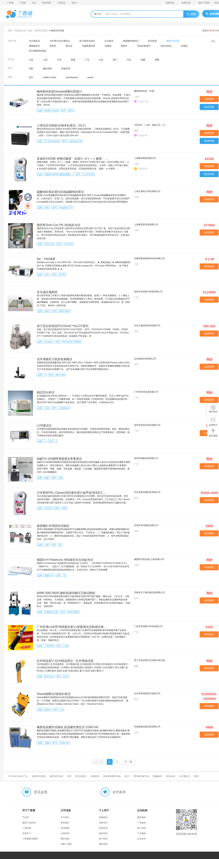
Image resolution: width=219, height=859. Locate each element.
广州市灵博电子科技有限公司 (148, 626)
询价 (31, 68)
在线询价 (209, 99)
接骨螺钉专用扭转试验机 (53, 525)
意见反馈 (40, 792)
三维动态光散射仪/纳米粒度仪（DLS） (62, 125)
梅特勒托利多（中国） (145, 91)
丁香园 (22, 2)
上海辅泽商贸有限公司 (145, 158)
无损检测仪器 (88, 46)
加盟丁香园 (66, 844)
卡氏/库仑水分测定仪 (60, 41)
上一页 (98, 761)
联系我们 (65, 822)
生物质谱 (94, 776)
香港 (73, 59)
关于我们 (65, 817)
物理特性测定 (41, 30)
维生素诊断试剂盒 (112, 776)
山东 (101, 59)
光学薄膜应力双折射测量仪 (54, 359)
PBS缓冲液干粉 (141, 776)
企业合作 (141, 838)
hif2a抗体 (170, 776)
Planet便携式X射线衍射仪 (54, 693)
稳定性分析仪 (45, 392)
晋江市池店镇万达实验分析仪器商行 (151, 660)
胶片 (127, 776)
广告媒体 (141, 822)
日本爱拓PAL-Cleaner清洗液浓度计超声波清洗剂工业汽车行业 (77, 492)
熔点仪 (69, 46)
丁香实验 (26, 828)
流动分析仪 (166, 46)
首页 (10, 30)
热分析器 (152, 41)
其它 (31, 77)
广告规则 (141, 833)
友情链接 (65, 828)
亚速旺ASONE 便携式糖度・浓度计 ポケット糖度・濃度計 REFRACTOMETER (89, 158)
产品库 (25, 817)
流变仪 (53, 46)
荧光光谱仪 (80, 776)
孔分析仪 (109, 41)
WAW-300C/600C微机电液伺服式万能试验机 (66, 592)
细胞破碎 (157, 776)
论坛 (34, 2)
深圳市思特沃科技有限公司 (147, 425)
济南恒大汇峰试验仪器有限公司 (149, 592)
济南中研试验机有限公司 (146, 525)
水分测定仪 (34, 41)
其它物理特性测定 (38, 51)
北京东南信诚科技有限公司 (147, 492)
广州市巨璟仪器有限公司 (146, 392)
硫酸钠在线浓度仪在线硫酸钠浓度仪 (60, 191)
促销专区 (103, 833)
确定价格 (47, 68)
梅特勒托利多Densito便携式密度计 (59, 91)
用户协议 (103, 838)
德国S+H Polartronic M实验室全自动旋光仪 (65, 559)
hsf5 (69, 776)
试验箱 (108, 46)
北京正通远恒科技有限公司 (147, 325)
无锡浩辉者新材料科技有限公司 (149, 258)
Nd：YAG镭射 (46, 258)
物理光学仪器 (57, 30)
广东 (87, 59)
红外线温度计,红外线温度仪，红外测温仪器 (65, 660)
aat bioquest (72, 77)
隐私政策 (103, 844)
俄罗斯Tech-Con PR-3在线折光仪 (58, 225)
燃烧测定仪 (34, 46)
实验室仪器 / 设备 (23, 30)
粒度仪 (184, 46)
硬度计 (124, 46)
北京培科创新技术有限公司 (147, 693)
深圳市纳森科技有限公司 (146, 458)
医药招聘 (46, 2)
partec (90, 77)
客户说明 (141, 828)
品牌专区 (103, 822)
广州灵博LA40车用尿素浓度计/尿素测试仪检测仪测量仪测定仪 (77, 626)
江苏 (59, 59)
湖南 (157, 59)
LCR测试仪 (44, 425)
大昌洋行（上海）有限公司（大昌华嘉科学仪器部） (151, 125)
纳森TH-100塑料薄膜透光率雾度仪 (59, 458)
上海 (45, 59)
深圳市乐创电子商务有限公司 (148, 291)
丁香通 (10, 2)
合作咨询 (119, 792)
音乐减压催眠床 (47, 292)
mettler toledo (49, 77)
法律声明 (65, 833)
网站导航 (65, 838)
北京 (31, 59)
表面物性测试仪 (130, 41)
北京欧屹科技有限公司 (145, 358)
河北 (129, 59)
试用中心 (26, 833)
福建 (143, 59)
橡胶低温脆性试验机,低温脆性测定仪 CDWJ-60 (67, 727)
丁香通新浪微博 (30, 838)
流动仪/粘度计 (144, 46)
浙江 (115, 59)
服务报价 (141, 817)
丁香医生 (61, 2)
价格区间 (65, 68)
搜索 (191, 14)
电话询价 (209, 106)
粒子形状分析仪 (87, 41)
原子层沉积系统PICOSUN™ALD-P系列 (62, 326)
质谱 (196, 776)
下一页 (128, 761)
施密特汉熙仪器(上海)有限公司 (149, 559)
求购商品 (103, 817)
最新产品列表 (29, 822)
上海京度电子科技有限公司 (147, 191)
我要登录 (170, 2)
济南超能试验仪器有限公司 (147, 726)
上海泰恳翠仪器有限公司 (146, 224)
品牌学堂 (103, 828)
